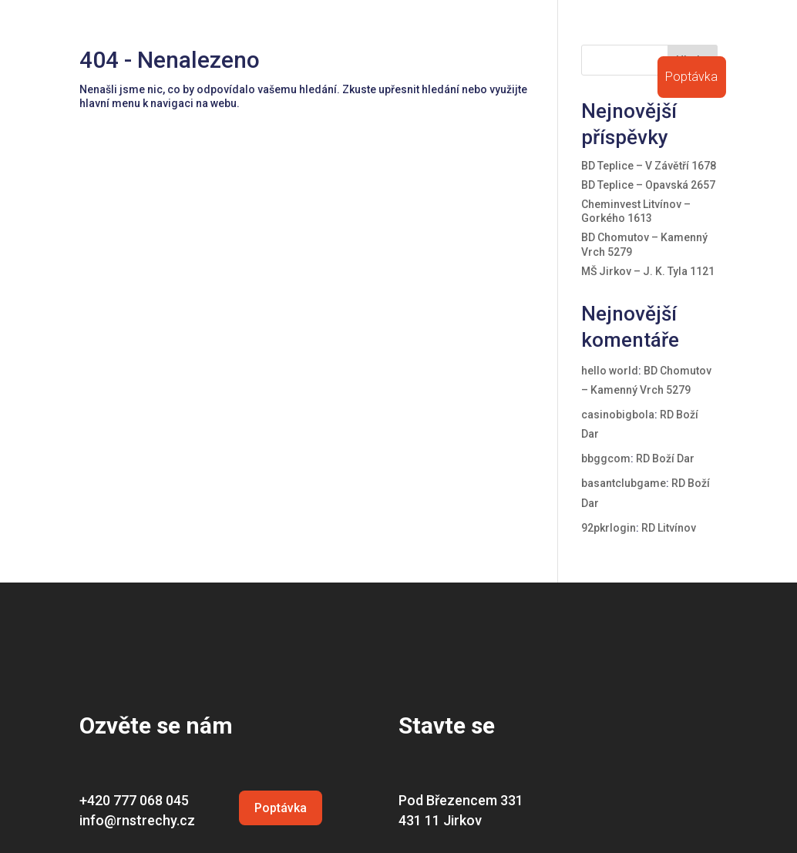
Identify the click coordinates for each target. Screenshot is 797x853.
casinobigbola (617, 414)
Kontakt (705, 37)
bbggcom (606, 458)
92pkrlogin (608, 528)
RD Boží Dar (665, 458)
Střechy (366, 37)
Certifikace (504, 37)
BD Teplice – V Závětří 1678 (648, 166)
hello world (609, 370)
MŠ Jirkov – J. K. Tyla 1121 (648, 271)
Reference (431, 37)
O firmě (309, 37)
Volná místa (636, 37)
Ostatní (568, 37)
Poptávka (691, 78)
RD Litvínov (668, 528)
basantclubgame (623, 483)
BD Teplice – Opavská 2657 (648, 185)
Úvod (260, 37)
